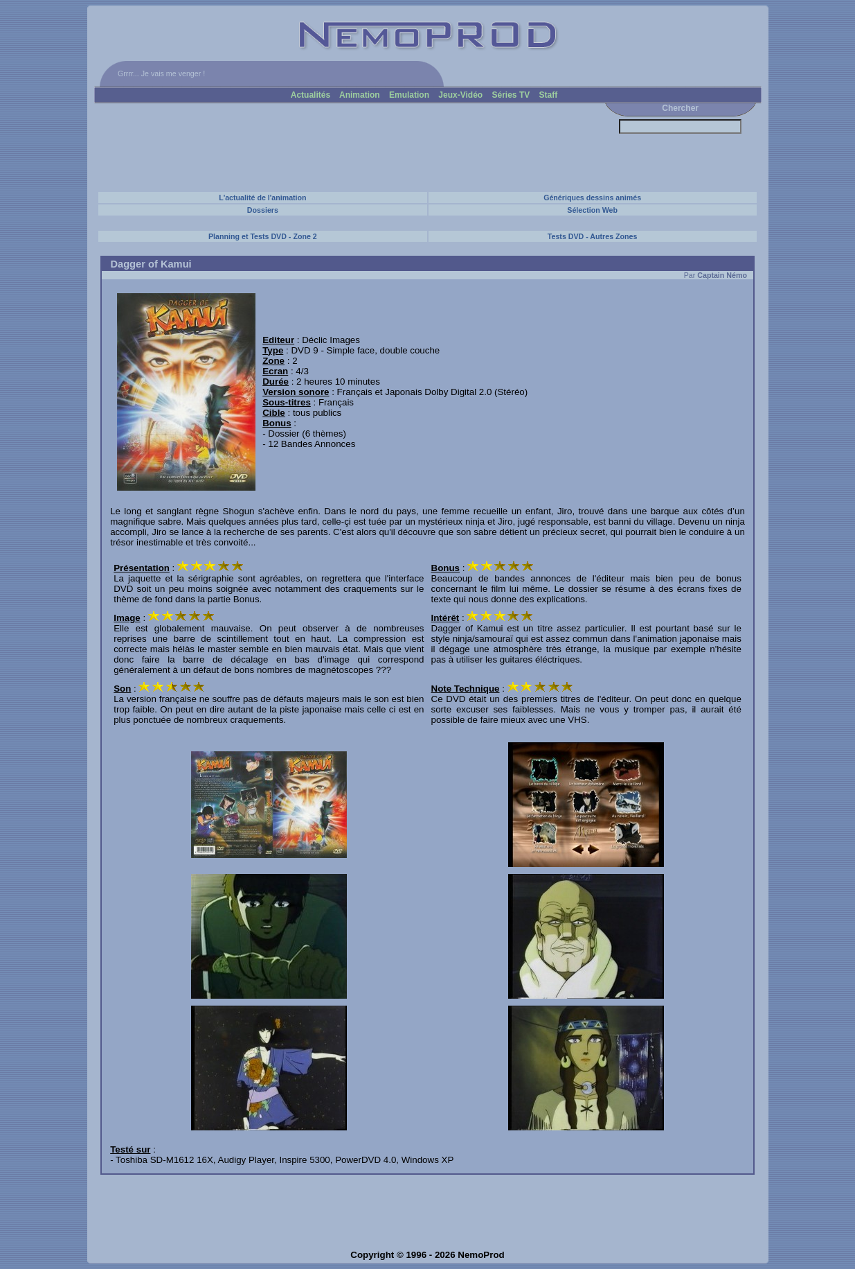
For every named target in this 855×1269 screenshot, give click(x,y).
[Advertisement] (347, 147)
